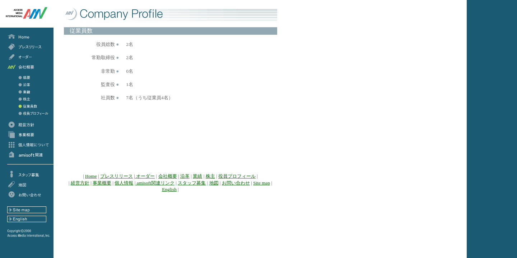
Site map (261, 183)
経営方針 (80, 183)
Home (91, 176)
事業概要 (102, 183)
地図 (214, 183)
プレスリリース (116, 176)
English (169, 189)
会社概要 (167, 176)
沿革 (185, 176)
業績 (197, 176)
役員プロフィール (237, 176)
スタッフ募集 (192, 183)
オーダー (145, 176)
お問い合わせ (236, 183)
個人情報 (124, 183)
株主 (210, 176)
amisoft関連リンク (155, 183)
